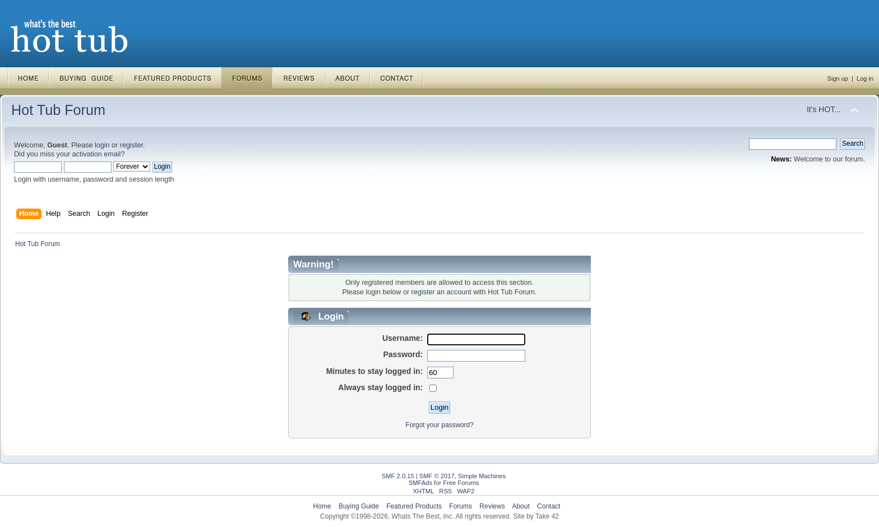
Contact (548, 506)
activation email (96, 154)
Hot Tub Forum (58, 110)
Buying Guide (359, 506)
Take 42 (547, 516)
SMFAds (420, 482)
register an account (441, 292)
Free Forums (461, 482)
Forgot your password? (439, 425)
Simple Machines (482, 476)
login (102, 145)
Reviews (492, 506)
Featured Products (414, 506)
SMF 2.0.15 (398, 476)
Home (322, 506)
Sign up (837, 78)
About (520, 506)
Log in (865, 78)
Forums (460, 506)
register (131, 145)
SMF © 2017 (437, 476)
